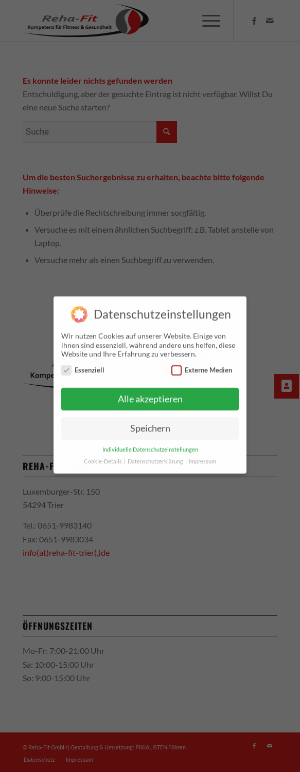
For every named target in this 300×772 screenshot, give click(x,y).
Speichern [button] (150, 424)
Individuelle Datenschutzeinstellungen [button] (150, 445)
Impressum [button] (202, 457)
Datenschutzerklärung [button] (156, 457)
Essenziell (82, 366)
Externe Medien (201, 366)
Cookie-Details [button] (103, 457)
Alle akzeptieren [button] (150, 394)
